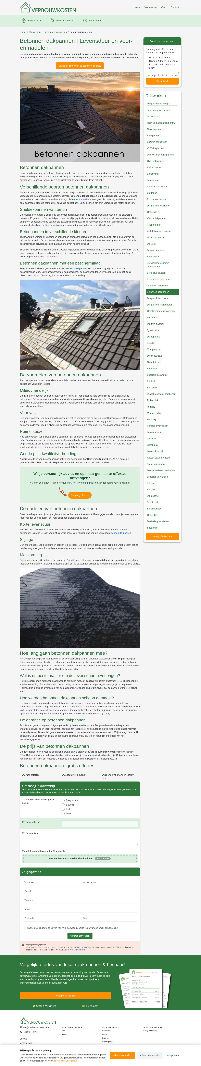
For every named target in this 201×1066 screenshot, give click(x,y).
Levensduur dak (155, 451)
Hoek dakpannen (156, 237)
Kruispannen (153, 135)
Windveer (152, 317)
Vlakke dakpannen (156, 218)
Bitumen (70, 804)
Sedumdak (152, 528)
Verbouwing (151, 7)
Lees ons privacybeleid (65, 1060)
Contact (175, 7)
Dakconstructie (154, 356)
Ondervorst (153, 116)
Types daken (153, 330)
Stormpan (152, 193)
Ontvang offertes (80, 495)
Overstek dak (154, 362)
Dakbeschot (153, 496)
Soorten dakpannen (157, 142)
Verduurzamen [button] (61, 20)
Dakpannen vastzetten (158, 205)
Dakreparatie (153, 336)
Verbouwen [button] (30, 20)
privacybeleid (80, 950)
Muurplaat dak (154, 349)
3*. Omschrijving (30, 833)
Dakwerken (35, 32)
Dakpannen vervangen (55, 32)
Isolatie (105, 1034)
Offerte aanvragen (80, 935)
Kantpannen (153, 256)
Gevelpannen (154, 129)
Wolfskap (152, 419)
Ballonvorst (153, 174)
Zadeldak (152, 438)
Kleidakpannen (154, 167)
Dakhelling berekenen (158, 521)
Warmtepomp (107, 1042)
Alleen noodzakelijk (150, 1055)
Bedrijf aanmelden (150, 1031)
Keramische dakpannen (159, 279)
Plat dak (151, 489)
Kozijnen (105, 1038)
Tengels (151, 407)
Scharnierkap (154, 508)
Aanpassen (173, 1055)
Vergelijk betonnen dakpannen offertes (80, 65)
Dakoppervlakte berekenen (161, 470)
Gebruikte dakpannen (158, 285)
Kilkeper (151, 483)
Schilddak (152, 387)
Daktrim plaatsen (155, 324)
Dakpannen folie (155, 250)
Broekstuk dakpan (156, 273)
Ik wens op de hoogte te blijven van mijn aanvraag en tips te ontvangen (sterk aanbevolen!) (72, 928)
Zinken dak (152, 400)
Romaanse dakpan (156, 199)
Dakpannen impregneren (160, 304)
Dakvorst (151, 244)
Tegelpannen (153, 180)
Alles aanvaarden (122, 1055)
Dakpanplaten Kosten (158, 298)
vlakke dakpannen (77, 268)
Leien (69, 813)
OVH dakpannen (155, 161)
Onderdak (152, 515)
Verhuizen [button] (91, 20)
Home (137, 7)
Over (163, 7)
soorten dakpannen (121, 533)
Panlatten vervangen (157, 426)
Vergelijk (162, 81)
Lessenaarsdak (155, 432)
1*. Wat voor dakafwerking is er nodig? (38, 801)
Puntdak (151, 381)
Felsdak (151, 343)
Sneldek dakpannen (157, 186)
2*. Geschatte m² (31, 822)
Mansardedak (154, 413)
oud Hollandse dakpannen (160, 154)
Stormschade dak (156, 464)
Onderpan (152, 212)
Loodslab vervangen (157, 477)
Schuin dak (153, 502)
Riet (68, 809)
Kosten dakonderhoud (158, 457)
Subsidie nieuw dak (157, 375)
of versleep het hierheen (70, 858)
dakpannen (80, 199)
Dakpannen (72, 800)
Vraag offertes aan (162, 536)
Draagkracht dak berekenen (161, 394)
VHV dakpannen (155, 148)
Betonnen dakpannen (81, 32)
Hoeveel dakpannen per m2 (161, 123)
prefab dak (152, 445)
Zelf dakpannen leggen (159, 231)
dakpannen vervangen (158, 110)
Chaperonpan (154, 225)
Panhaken (152, 368)
